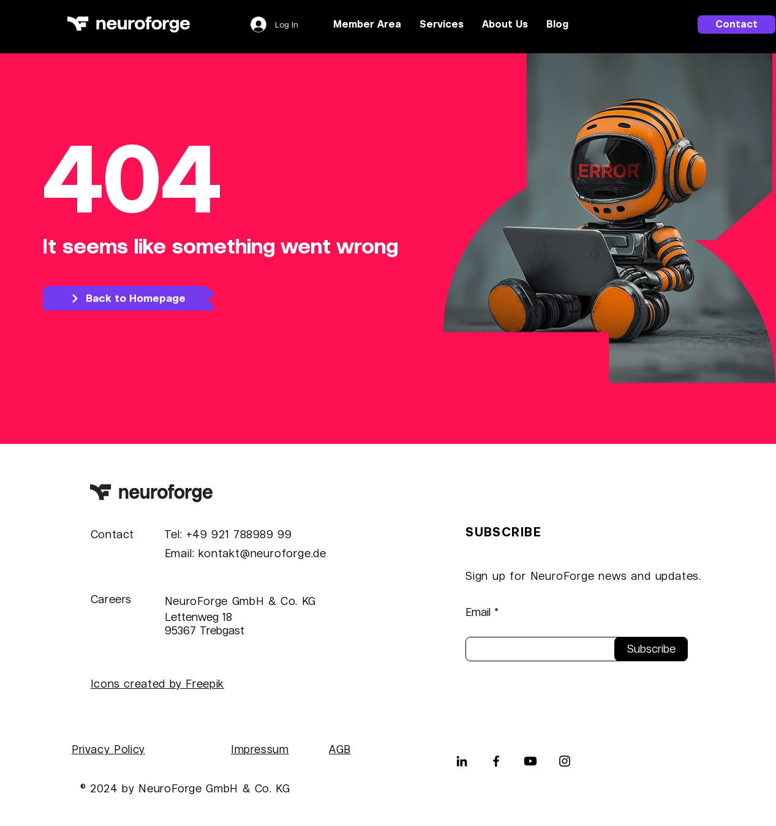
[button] (441, 24)
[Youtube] (530, 761)
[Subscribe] (651, 649)
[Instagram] (564, 761)
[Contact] (736, 24)
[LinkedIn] (461, 761)
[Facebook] (496, 761)
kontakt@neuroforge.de (262, 553)
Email (478, 612)
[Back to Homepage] (128, 298)
